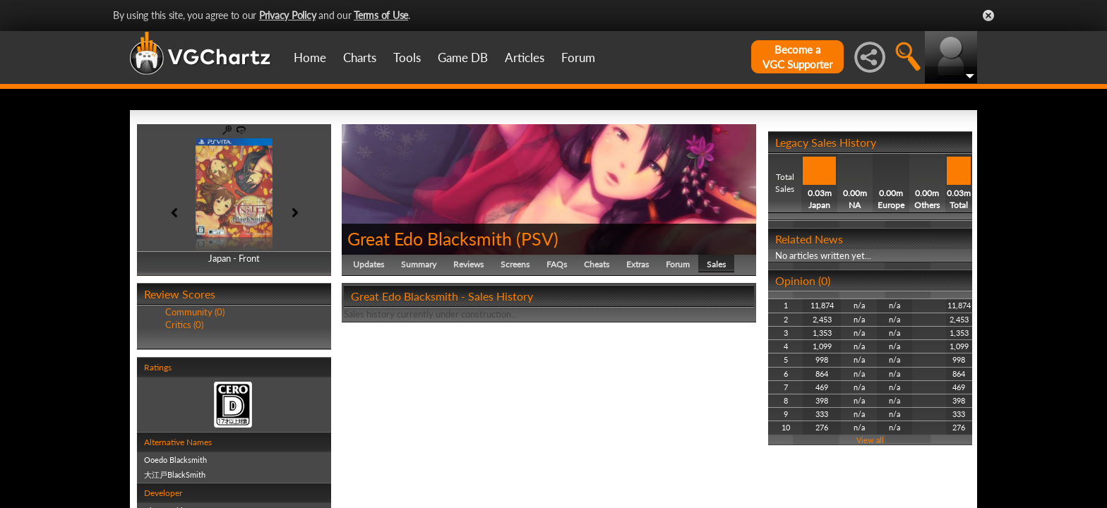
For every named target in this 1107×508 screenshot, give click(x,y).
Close (988, 15)
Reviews (468, 264)
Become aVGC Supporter (797, 57)
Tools (407, 57)
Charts (359, 57)
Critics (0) (184, 324)
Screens (515, 264)
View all (870, 440)
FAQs (556, 264)
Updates (368, 264)
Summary (418, 264)
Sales (716, 264)
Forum (578, 57)
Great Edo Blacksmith (429, 238)
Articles (524, 57)
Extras (637, 264)
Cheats (596, 264)
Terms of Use (381, 15)
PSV (537, 238)
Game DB (463, 57)
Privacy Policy (287, 15)
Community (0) (195, 312)
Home (310, 57)
